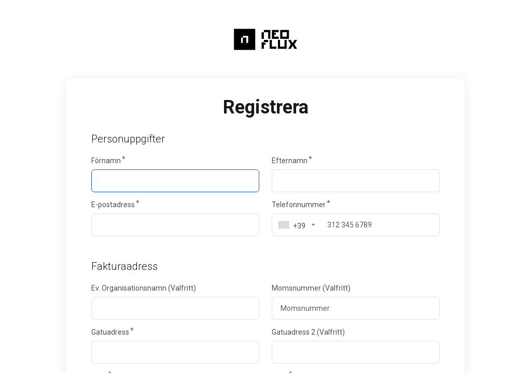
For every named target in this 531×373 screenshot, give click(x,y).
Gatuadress (110, 332)
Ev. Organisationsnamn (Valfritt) (143, 288)
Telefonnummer (299, 204)
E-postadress (113, 204)
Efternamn (290, 160)
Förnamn (106, 160)
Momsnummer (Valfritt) (311, 288)
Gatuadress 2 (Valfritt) (308, 332)
